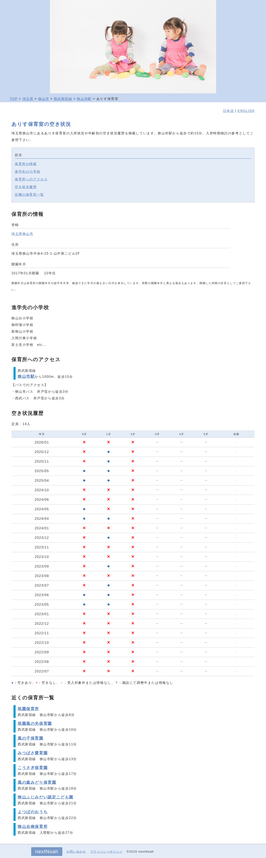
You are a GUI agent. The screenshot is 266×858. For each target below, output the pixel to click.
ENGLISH (246, 111)
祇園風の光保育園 (35, 723)
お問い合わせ (76, 851)
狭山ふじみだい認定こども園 (45, 797)
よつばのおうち (33, 812)
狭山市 (43, 99)
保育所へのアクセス (31, 179)
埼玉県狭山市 (22, 234)
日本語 (228, 111)
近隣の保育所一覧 (29, 194)
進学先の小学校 (27, 171)
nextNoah (46, 851)
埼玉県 (27, 99)
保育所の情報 (26, 164)
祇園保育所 (28, 709)
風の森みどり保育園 (37, 782)
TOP (14, 99)
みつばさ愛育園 (33, 753)
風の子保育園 (30, 738)
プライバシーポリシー (106, 851)
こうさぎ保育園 (33, 768)
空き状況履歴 (26, 187)
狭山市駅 (84, 99)
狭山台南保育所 (33, 826)
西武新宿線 (63, 99)
